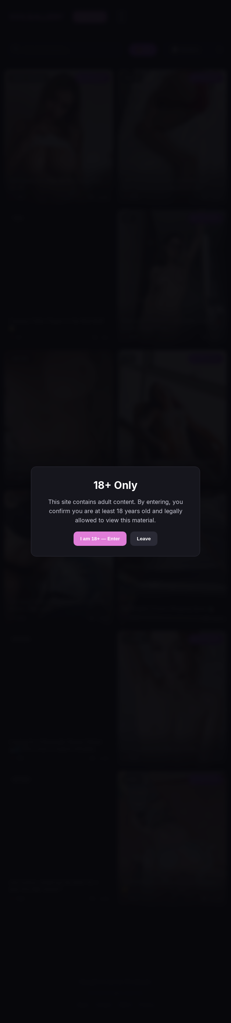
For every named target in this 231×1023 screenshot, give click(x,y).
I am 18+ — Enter (100, 538)
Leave (144, 538)
